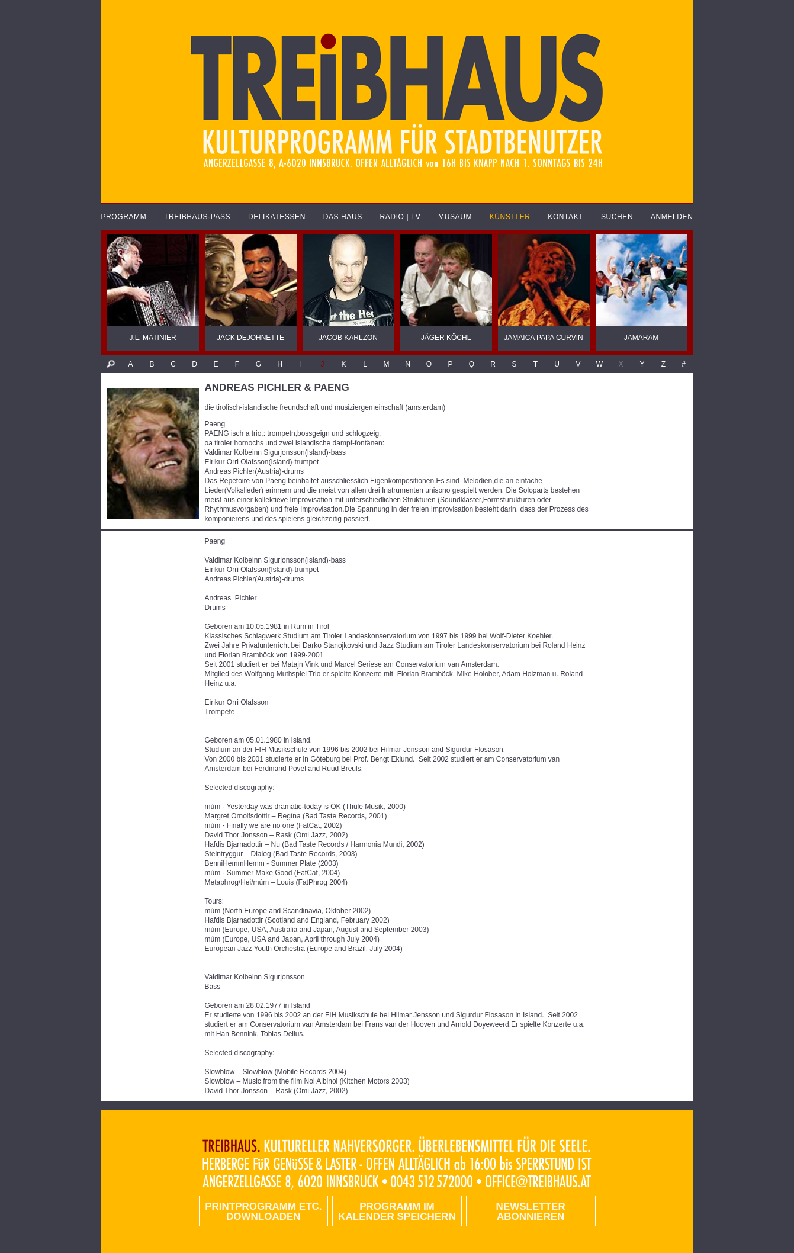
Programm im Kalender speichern (396, 1211)
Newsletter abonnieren (530, 1211)
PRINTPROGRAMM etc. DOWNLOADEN (263, 1211)
